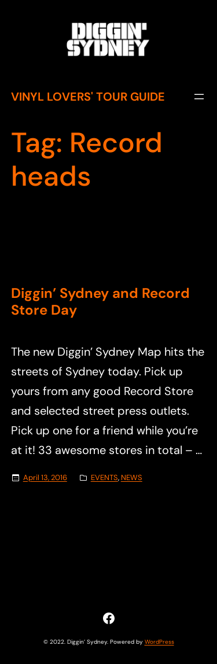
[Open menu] (199, 97)
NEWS (131, 477)
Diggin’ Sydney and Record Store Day (100, 302)
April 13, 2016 (45, 477)
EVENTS (104, 477)
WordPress (159, 641)
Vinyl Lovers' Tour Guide (88, 96)
